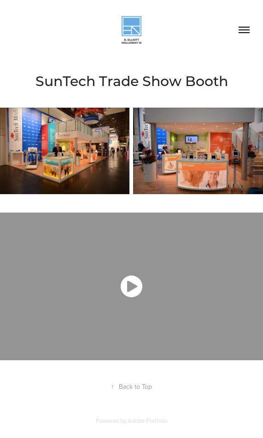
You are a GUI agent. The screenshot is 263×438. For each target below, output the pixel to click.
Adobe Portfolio (148, 420)
